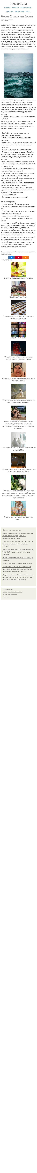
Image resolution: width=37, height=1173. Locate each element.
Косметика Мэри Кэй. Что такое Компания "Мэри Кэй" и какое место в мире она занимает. (17, 552)
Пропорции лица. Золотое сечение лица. (17, 563)
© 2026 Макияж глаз (7, 589)
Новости (15, 7)
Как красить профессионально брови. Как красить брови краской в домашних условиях (17, 544)
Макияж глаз (18, 3)
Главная (7, 7)
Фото (28, 11)
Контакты (5, 592)
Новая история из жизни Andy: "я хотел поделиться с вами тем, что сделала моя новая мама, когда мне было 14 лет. (17, 569)
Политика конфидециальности (10, 594)
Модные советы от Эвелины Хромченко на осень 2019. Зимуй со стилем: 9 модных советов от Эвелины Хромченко (18, 577)
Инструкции (19, 11)
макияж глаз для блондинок (14, 251)
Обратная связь (6, 597)
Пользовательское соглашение (15, 592)
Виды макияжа (26, 7)
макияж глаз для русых (27, 251)
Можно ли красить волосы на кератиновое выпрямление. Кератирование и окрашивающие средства (18, 536)
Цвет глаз (9, 11)
